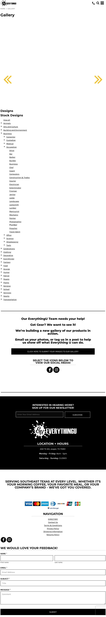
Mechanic (13, 215)
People (6, 279)
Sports (6, 296)
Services (7, 293)
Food (5, 266)
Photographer (15, 222)
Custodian (11, 140)
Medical (10, 144)
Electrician (14, 184)
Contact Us (53, 522)
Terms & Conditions (53, 525)
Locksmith (14, 205)
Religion (7, 286)
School (6, 289)
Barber (12, 157)
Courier (12, 181)
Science (10, 238)
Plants (6, 282)
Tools (8, 245)
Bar (10, 154)
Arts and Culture (10, 127)
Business (7, 133)
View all (6, 120)
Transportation (10, 299)
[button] (97, 2)
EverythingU (8, 259)
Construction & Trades (19, 177)
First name (4, 562)
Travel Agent (14, 232)
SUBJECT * (5, 579)
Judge (12, 198)
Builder (12, 160)
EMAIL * (3, 568)
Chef (11, 167)
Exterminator (15, 188)
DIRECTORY (53, 519)
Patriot (6, 276)
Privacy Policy (53, 528)
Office (8, 235)
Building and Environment (15, 130)
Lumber (12, 208)
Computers (14, 174)
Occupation (11, 147)
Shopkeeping (12, 242)
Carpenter (10, 137)
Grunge (6, 269)
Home (2, 9)
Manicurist (14, 211)
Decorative (8, 255)
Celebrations (9, 249)
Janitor (12, 194)
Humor (6, 272)
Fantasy (6, 262)
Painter (12, 218)
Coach (12, 171)
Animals (7, 123)
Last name (58, 562)
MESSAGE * (5, 590)
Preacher (13, 228)
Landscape (14, 201)
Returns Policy (53, 534)
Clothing (7, 252)
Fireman (13, 191)
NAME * (3, 554)
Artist (11, 150)
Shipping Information (53, 531)
